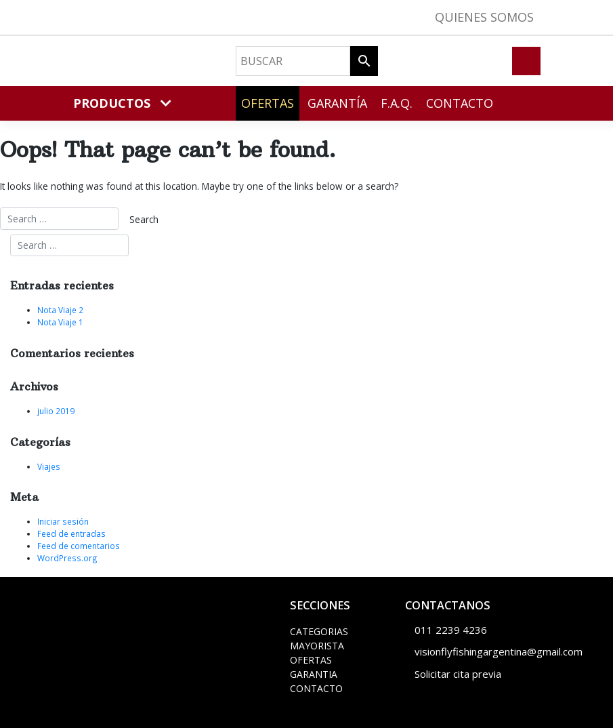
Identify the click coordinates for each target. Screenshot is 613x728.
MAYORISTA (317, 645)
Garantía (337, 103)
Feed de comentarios (78, 545)
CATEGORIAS (319, 631)
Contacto (459, 103)
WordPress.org (67, 557)
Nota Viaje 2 (60, 309)
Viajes (48, 466)
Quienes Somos (484, 17)
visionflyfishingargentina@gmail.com (499, 651)
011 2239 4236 (451, 629)
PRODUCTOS (122, 103)
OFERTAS (311, 659)
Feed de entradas (71, 533)
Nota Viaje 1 (60, 322)
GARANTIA (313, 674)
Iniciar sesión (63, 521)
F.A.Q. (397, 103)
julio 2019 (56, 410)
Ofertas (267, 103)
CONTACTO (316, 688)
